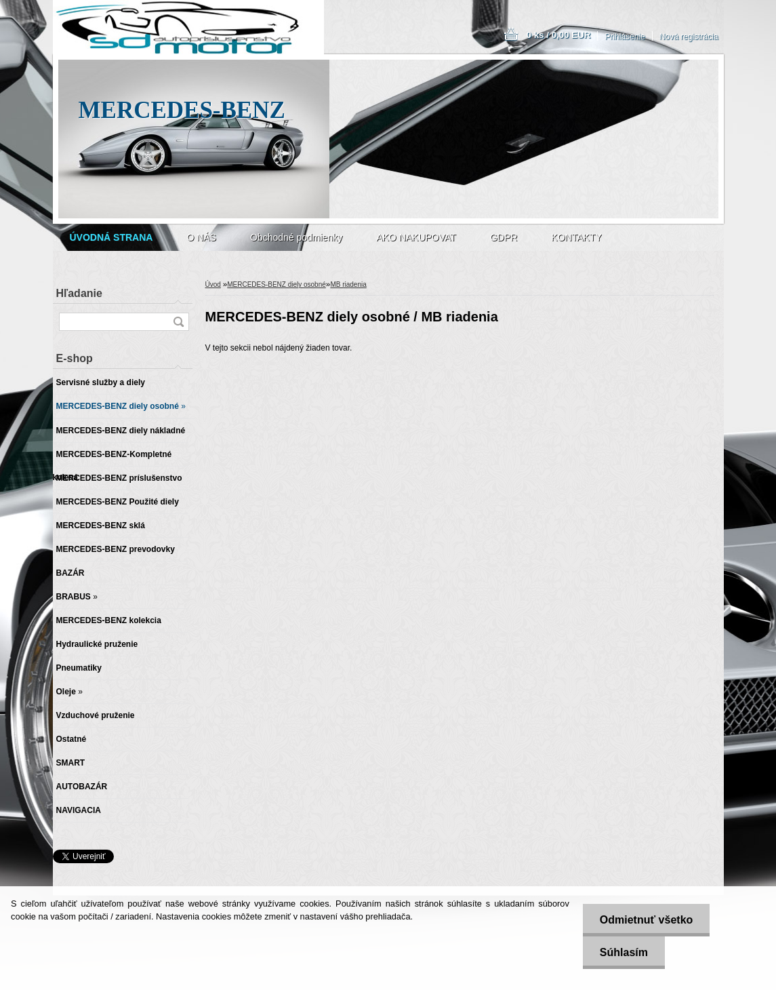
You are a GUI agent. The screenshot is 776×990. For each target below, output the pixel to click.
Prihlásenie (625, 36)
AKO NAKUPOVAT (416, 237)
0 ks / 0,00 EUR (559, 35)
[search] (178, 321)
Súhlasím (624, 952)
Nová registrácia (688, 36)
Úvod (213, 284)
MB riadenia (348, 284)
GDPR (503, 237)
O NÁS (201, 237)
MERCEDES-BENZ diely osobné (276, 284)
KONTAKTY (576, 237)
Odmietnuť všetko (646, 920)
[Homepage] (111, 237)
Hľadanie (79, 293)
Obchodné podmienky (296, 237)
